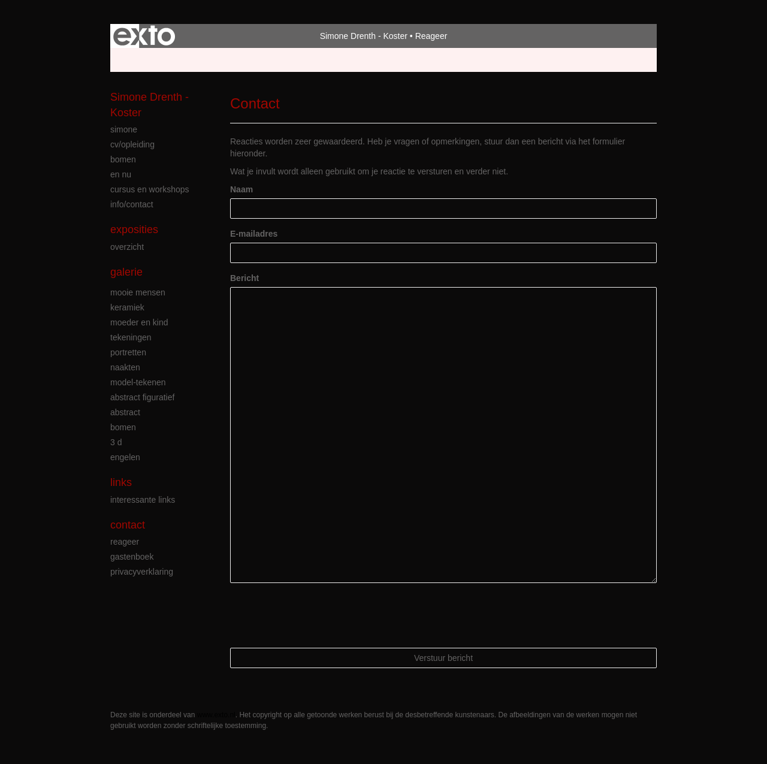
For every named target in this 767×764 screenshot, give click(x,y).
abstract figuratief (142, 397)
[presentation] (321, 615)
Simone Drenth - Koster (363, 36)
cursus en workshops (149, 189)
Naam (241, 189)
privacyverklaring (141, 571)
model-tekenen (138, 382)
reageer (124, 541)
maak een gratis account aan (227, 60)
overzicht (127, 247)
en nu (120, 174)
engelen (125, 457)
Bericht (244, 278)
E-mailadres (253, 233)
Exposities (134, 229)
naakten (125, 367)
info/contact (131, 204)
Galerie (126, 272)
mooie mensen (137, 292)
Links (121, 482)
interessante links (142, 500)
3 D (116, 442)
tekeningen (131, 337)
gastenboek (131, 556)
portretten (128, 352)
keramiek (127, 307)
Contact (127, 525)
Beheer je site (136, 60)
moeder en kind (139, 322)
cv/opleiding (132, 144)
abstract (125, 412)
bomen (123, 159)
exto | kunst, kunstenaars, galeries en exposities (144, 36)
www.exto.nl (216, 715)
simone (123, 129)
